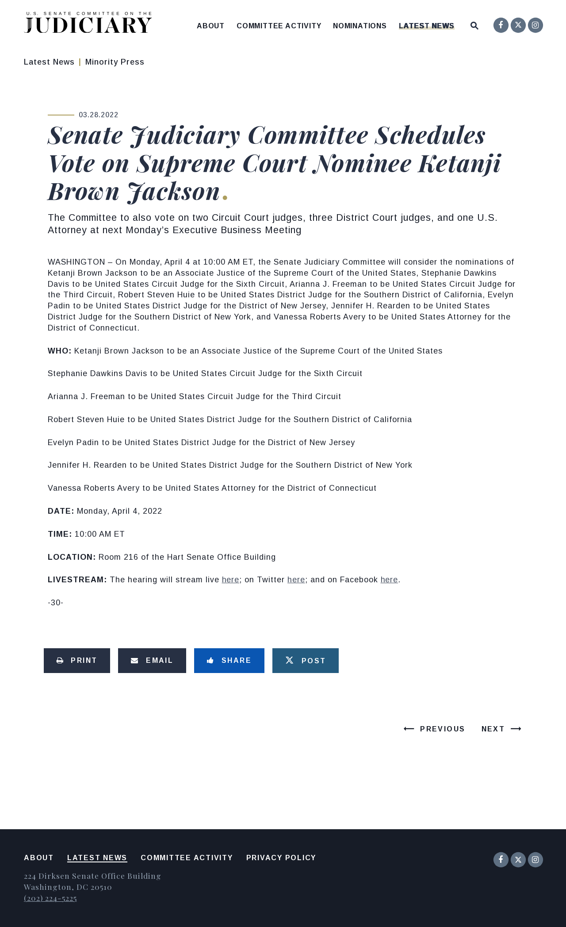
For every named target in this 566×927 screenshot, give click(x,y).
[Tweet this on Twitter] (305, 660)
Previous (442, 729)
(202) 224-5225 (50, 897)
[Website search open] (474, 23)
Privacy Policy (281, 858)
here (231, 579)
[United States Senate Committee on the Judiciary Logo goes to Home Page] (91, 24)
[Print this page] (77, 660)
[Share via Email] (152, 660)
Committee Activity (279, 26)
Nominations (360, 26)
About (211, 26)
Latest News (427, 26)
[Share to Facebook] (229, 660)
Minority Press (115, 62)
